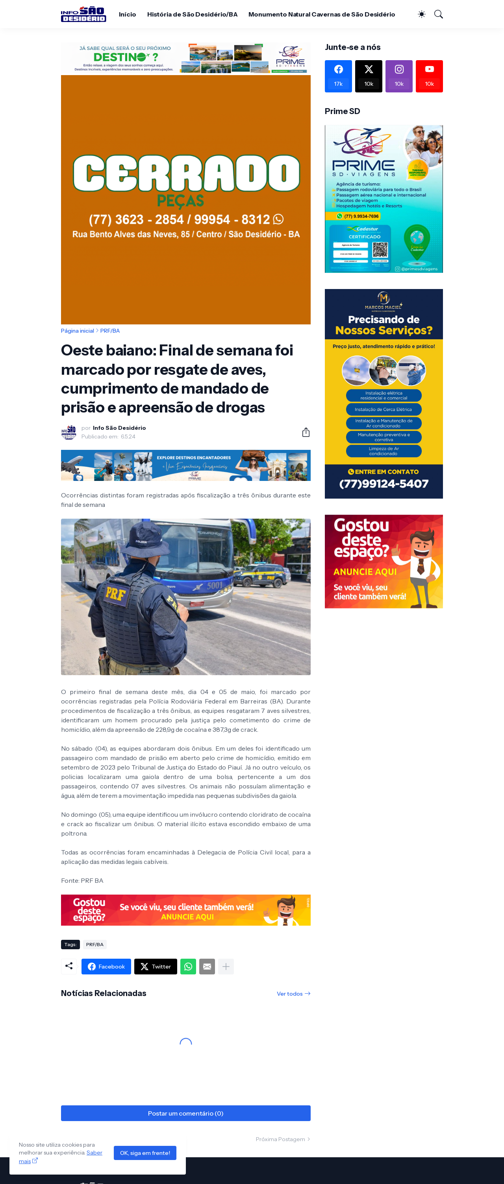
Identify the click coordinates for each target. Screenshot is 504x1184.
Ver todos (290, 993)
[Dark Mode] (418, 14)
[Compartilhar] (303, 432)
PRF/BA (110, 330)
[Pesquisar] (435, 14)
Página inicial (77, 330)
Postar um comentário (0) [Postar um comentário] (186, 1113)
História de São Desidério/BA (192, 14)
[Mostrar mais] (226, 966)
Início (127, 14)
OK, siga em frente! (145, 1152)
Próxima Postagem (280, 1139)
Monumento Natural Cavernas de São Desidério (321, 14)
